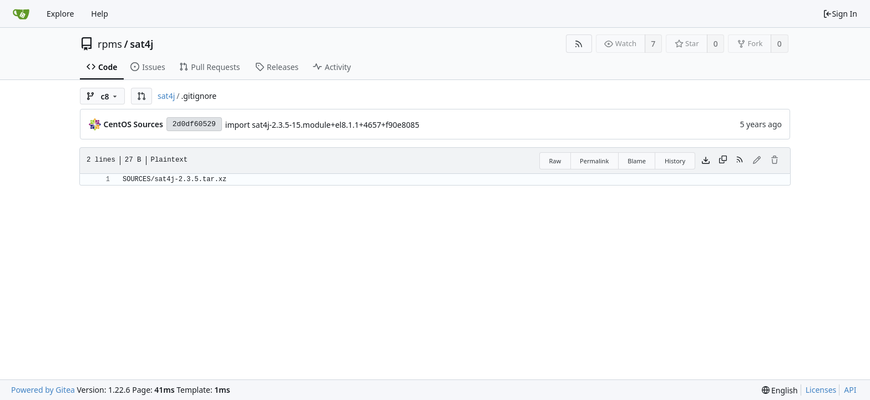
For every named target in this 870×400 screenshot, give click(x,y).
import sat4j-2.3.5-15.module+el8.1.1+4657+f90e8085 (322, 124)
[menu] (780, 390)
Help (99, 13)
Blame (637, 161)
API (850, 389)
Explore (60, 13)
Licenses (821, 389)
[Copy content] (723, 160)
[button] (141, 96)
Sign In (840, 13)
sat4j (141, 43)
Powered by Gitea (43, 389)
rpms (110, 43)
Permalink (594, 161)
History (675, 161)
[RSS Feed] (579, 43)
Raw (555, 161)
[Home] (21, 14)
